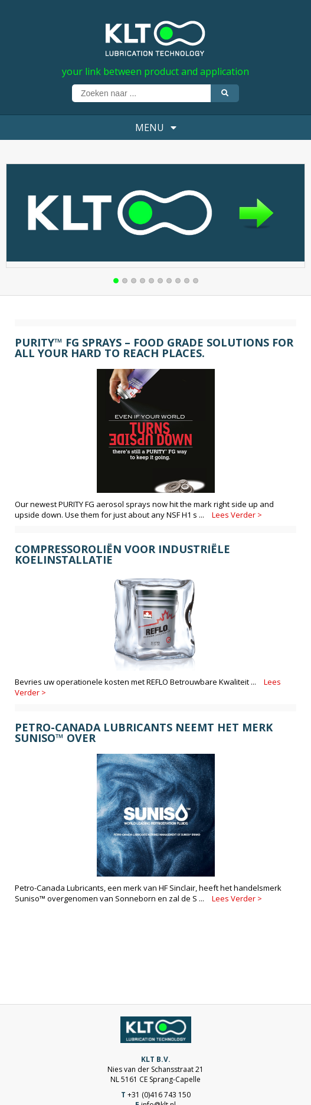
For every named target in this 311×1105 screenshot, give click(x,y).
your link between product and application (155, 71)
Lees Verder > (237, 514)
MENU (155, 127)
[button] (116, 280)
